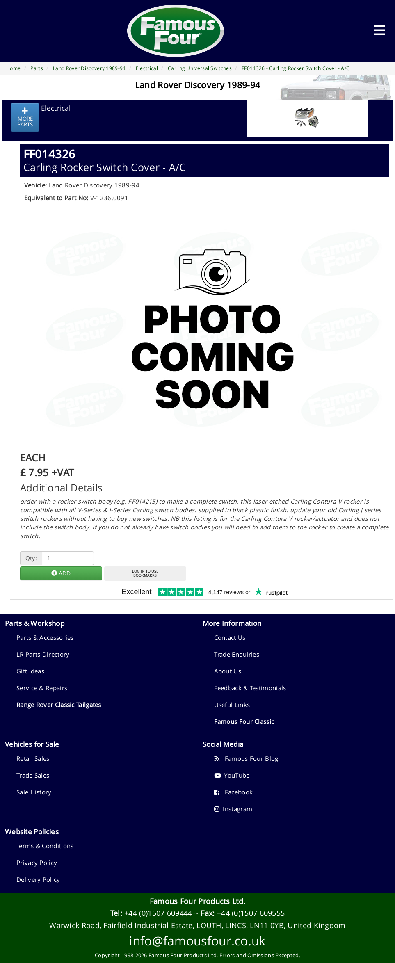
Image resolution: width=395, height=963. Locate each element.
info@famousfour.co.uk (197, 940)
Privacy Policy (36, 862)
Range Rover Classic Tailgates (58, 705)
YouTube (232, 775)
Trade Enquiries (237, 654)
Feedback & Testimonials (250, 688)
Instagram (233, 809)
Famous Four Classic (244, 721)
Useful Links (232, 705)
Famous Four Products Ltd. (198, 901)
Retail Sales (33, 758)
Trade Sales (32, 775)
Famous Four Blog (246, 758)
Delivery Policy (38, 879)
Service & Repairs (41, 688)
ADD (61, 573)
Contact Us (230, 637)
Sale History (34, 792)
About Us (227, 671)
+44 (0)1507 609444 (158, 913)
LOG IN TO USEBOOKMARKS (145, 573)
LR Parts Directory (42, 654)
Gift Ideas (30, 671)
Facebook (233, 792)
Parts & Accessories (45, 637)
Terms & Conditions (44, 846)
